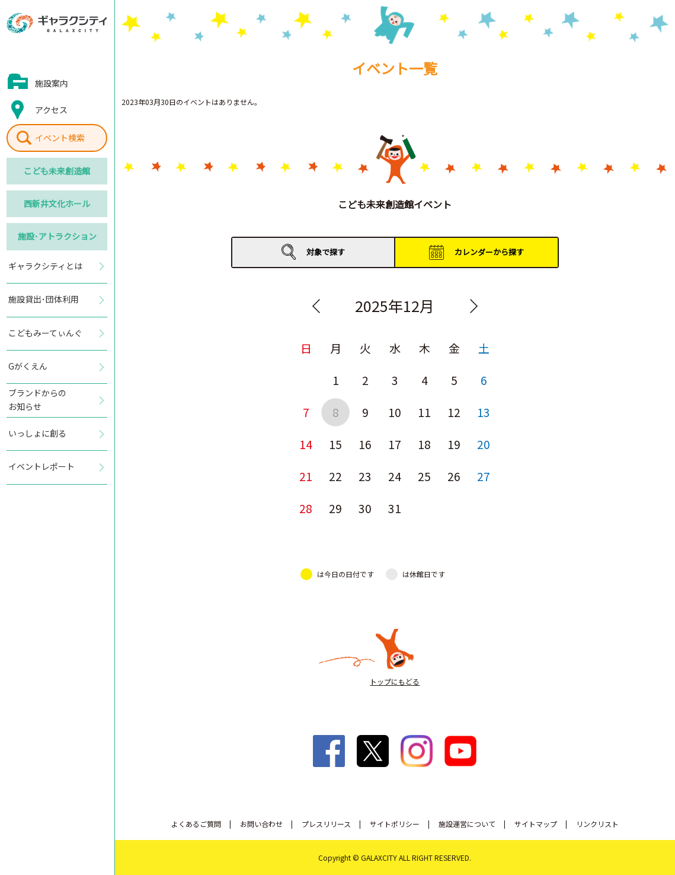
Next (473, 306)
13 (483, 412)
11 (424, 412)
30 (365, 508)
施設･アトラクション (57, 236)
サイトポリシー (395, 824)
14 (305, 444)
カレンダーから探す (489, 251)
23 (365, 476)
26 (453, 476)
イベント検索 (60, 138)
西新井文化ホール (57, 203)
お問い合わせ (261, 824)
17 (394, 444)
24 (394, 476)
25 (424, 476)
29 (335, 508)
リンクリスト (597, 824)
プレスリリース (326, 824)
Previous (316, 306)
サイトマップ (535, 824)
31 (394, 508)
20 (483, 444)
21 (305, 476)
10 (394, 412)
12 (453, 412)
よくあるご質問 (196, 824)
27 (483, 476)
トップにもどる (395, 681)
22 (335, 476)
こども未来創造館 (57, 171)
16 (365, 444)
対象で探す (325, 251)
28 (305, 508)
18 (424, 444)
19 (453, 444)
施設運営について (467, 824)
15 (335, 444)
